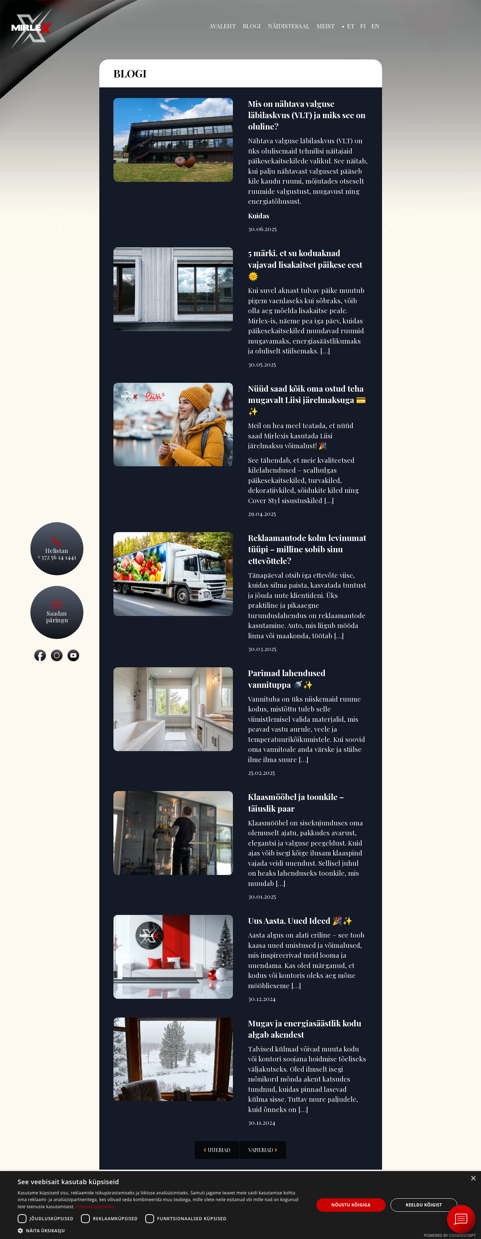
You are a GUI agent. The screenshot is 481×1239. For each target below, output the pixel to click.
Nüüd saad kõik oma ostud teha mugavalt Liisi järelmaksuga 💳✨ (307, 400)
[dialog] (240, 1205)
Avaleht (222, 26)
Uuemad (217, 1150)
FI (363, 26)
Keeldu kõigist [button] (424, 1205)
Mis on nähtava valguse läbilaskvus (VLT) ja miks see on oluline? (306, 115)
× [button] (473, 1178)
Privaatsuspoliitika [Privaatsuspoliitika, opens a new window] (94, 1207)
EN (375, 26)
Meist (326, 26)
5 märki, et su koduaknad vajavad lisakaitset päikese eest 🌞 (305, 265)
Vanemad (262, 1150)
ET (350, 26)
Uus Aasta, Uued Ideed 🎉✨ (300, 921)
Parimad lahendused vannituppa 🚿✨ (286, 679)
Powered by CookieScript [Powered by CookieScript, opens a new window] (450, 1235)
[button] (161, 1230)
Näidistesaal (289, 26)
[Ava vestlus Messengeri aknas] (461, 1219)
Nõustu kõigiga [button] (351, 1205)
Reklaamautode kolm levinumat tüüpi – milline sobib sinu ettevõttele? (307, 549)
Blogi (252, 26)
